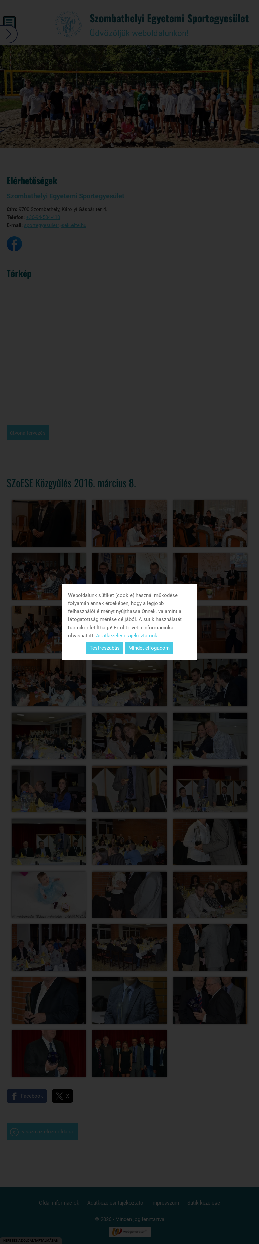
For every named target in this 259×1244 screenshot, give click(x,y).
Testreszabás (105, 648)
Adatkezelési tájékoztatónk (126, 636)
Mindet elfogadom (149, 648)
